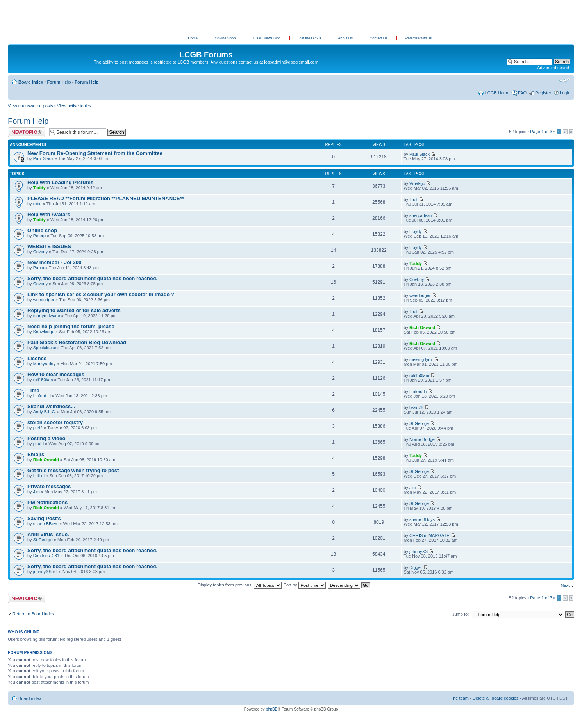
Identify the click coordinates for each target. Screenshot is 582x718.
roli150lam (43, 379)
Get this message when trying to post (73, 470)
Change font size (564, 80)
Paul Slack (43, 158)
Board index (30, 82)
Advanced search (553, 67)
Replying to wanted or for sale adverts (74, 310)
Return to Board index (33, 613)
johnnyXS (418, 551)
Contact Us (379, 38)
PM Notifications (47, 502)
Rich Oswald (422, 327)
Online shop (42, 230)
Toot (413, 199)
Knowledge (43, 331)
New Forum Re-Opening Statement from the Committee (94, 153)
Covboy (40, 251)
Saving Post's (44, 518)
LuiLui (39, 475)
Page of (541, 131)
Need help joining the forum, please (70, 326)
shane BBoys (46, 523)
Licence (36, 358)
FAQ (522, 93)
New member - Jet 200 (54, 262)
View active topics (74, 105)
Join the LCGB (310, 38)
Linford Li (42, 395)
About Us (345, 38)
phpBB (271, 709)
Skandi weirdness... (51, 406)
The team (460, 698)
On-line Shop (226, 38)
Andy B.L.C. (44, 411)
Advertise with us (418, 38)
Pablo (38, 267)
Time (33, 390)
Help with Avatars (48, 214)
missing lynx (421, 359)
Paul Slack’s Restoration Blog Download (76, 342)
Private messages (49, 486)
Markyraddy (44, 363)
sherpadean (420, 215)
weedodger (43, 299)
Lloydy (415, 231)
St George (419, 423)
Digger (415, 567)
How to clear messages (55, 374)
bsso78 (416, 407)
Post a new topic (26, 132)
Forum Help (59, 82)
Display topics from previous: (240, 585)
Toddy (39, 187)
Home (193, 38)
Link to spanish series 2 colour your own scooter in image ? (100, 294)
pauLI (38, 443)
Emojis (35, 454)
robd (37, 203)
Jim (36, 491)
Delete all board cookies (495, 698)
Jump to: (460, 614)
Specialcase (44, 347)
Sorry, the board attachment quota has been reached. (92, 278)
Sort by (305, 585)
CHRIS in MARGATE (429, 535)
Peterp (39, 235)
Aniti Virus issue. (48, 534)
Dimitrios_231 (46, 555)
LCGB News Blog (267, 38)
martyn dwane (46, 315)
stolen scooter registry (55, 422)
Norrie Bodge (422, 439)
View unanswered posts (30, 105)
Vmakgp (417, 183)
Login (565, 93)
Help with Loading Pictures (60, 182)
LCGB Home (497, 93)
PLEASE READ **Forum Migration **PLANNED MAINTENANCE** (105, 198)
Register (543, 93)
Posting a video (46, 438)
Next (565, 585)
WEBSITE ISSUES (49, 246)
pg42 (38, 427)
